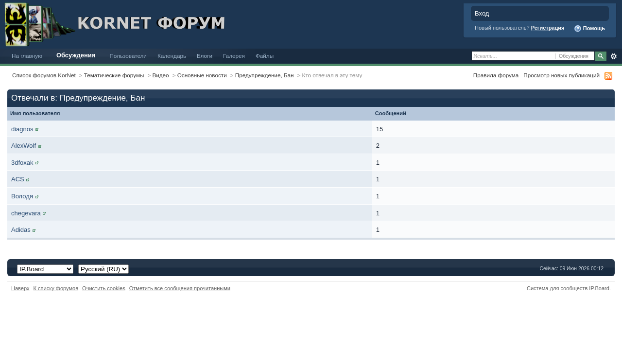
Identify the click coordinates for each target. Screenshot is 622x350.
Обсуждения (75, 55)
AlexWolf (23, 145)
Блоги (204, 55)
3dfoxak (22, 162)
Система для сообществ (557, 288)
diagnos (22, 129)
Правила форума (495, 75)
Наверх (20, 288)
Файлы (265, 55)
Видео (160, 75)
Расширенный (613, 56)
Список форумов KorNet (44, 75)
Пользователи (128, 55)
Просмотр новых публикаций (561, 75)
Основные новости (202, 75)
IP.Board (599, 288)
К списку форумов (56, 288)
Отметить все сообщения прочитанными (179, 288)
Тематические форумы (114, 75)
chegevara (26, 213)
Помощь (589, 29)
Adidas (21, 229)
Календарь (171, 55)
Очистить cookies (103, 288)
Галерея (234, 55)
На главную (27, 55)
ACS (17, 179)
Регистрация (548, 28)
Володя (22, 196)
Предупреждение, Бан (264, 75)
